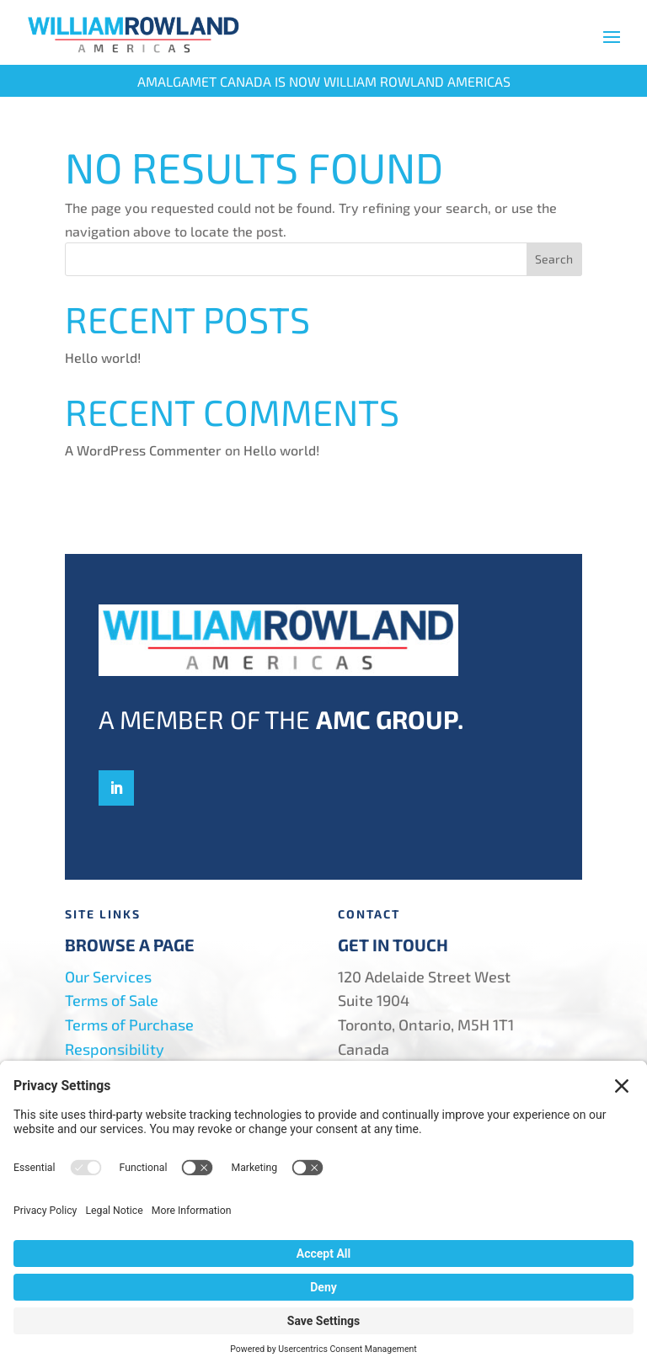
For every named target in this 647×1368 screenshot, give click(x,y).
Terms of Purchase (129, 1024)
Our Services (108, 976)
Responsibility (114, 1049)
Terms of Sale (111, 1000)
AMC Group (386, 719)
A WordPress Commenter (143, 450)
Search (554, 259)
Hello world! (103, 357)
